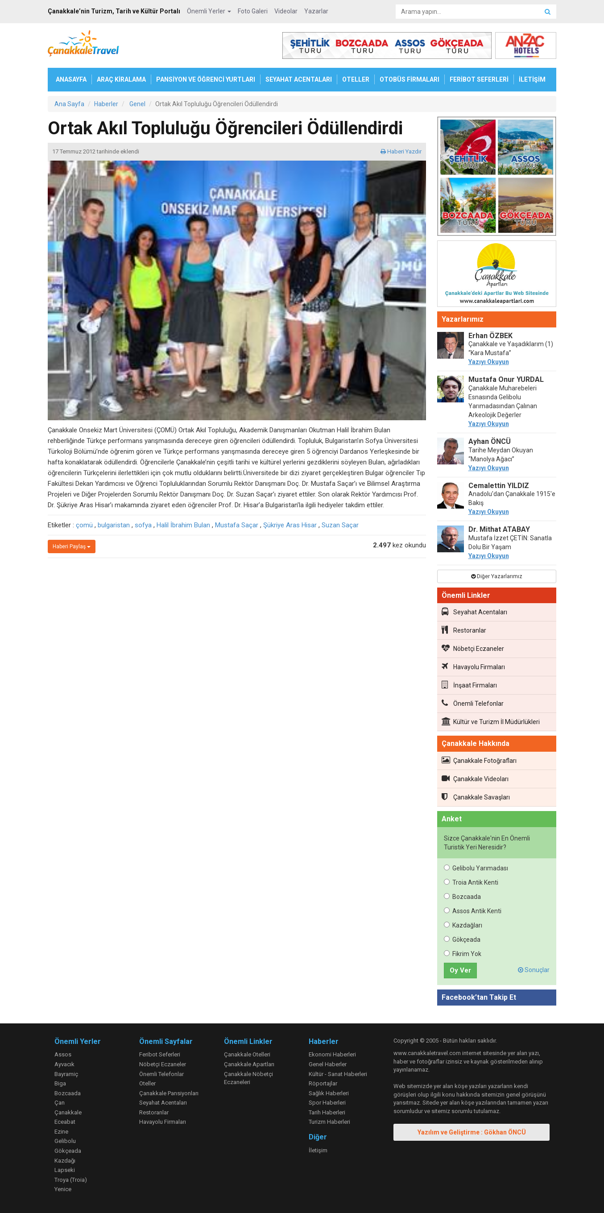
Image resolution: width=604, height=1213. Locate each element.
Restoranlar (464, 630)
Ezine (61, 1131)
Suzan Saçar (340, 525)
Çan (59, 1102)
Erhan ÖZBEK (490, 335)
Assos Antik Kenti (472, 911)
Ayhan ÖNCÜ (489, 441)
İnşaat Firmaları (469, 685)
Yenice (62, 1189)
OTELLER (355, 79)
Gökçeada (462, 939)
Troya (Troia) (70, 1179)
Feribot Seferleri (159, 1054)
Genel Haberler (328, 1064)
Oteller (147, 1083)
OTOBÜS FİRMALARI (409, 79)
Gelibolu (65, 1141)
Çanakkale (68, 1112)
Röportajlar (323, 1083)
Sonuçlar (534, 969)
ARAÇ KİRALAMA (121, 79)
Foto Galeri (253, 11)
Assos (62, 1054)
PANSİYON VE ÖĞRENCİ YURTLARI (205, 79)
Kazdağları (463, 925)
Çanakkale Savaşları (476, 797)
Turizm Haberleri (329, 1121)
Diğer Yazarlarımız (496, 576)
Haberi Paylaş (72, 546)
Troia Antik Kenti (471, 882)
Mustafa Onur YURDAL (506, 379)
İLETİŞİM (532, 79)
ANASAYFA (71, 79)
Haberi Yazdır (401, 151)
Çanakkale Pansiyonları (169, 1093)
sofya (143, 525)
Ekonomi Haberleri (332, 1054)
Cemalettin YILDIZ (498, 485)
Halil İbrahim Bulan (183, 525)
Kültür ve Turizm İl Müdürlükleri (491, 721)
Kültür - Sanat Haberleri (338, 1074)
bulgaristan (114, 525)
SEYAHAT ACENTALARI (298, 79)
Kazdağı (64, 1160)
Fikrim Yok (462, 953)
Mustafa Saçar (236, 525)
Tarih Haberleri (327, 1112)
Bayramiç (66, 1074)
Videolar (286, 11)
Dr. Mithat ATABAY (499, 529)
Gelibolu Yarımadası (476, 868)
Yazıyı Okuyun (488, 361)
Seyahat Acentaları (474, 612)
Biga (60, 1083)
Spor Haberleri (327, 1102)
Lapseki (64, 1170)
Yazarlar (316, 11)
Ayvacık (64, 1064)
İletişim (318, 1150)
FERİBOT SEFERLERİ (479, 79)
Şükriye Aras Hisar (290, 525)
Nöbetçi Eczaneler (473, 648)
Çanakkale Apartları (249, 1064)
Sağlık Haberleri (329, 1093)
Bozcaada (462, 896)
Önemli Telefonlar (473, 703)
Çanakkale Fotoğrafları (479, 760)
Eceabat (64, 1121)
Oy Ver (460, 970)
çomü (84, 525)
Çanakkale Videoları (475, 778)
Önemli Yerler (209, 11)
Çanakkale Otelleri (247, 1054)
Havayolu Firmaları (473, 666)
